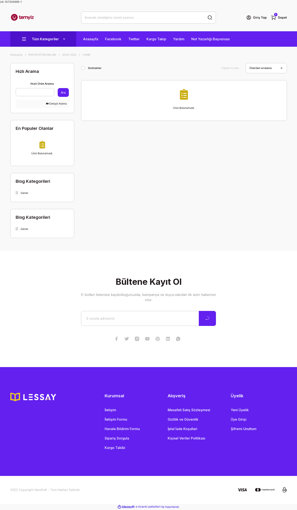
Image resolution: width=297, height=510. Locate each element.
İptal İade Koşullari (182, 429)
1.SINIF (87, 54)
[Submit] (207, 318)
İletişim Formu (116, 419)
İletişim (110, 410)
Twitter (134, 39)
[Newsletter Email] (148, 318)
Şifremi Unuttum (243, 429)
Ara (63, 92)
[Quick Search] (35, 92)
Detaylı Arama (56, 103)
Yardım (178, 39)
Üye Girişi (238, 419)
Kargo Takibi (115, 448)
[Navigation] (43, 39)
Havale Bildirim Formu (122, 429)
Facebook (113, 39)
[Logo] (22, 17)
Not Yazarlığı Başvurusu (210, 39)
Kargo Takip (156, 39)
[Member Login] (256, 17)
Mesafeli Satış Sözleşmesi (189, 410)
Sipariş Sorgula (117, 438)
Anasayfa (90, 39)
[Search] (148, 18)
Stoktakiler (95, 68)
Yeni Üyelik (240, 410)
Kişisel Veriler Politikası (186, 438)
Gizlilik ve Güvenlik (183, 419)
